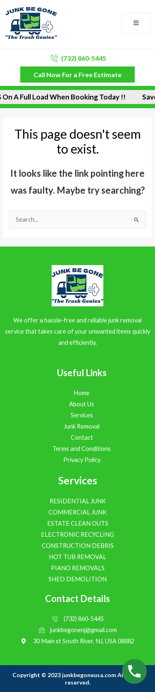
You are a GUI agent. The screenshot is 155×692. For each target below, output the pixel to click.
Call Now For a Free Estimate (77, 74)
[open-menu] (136, 23)
